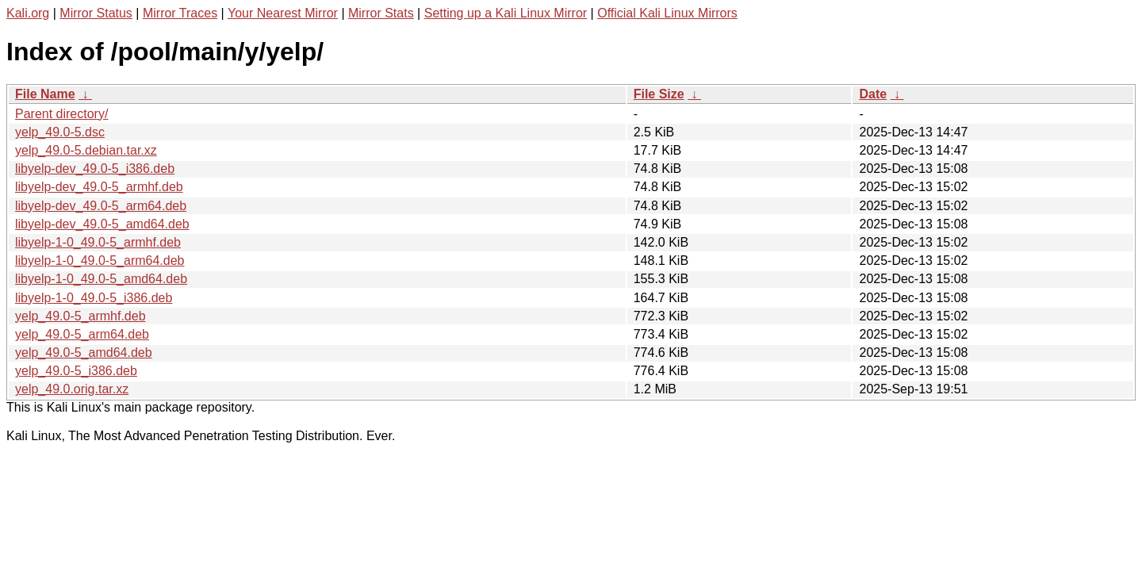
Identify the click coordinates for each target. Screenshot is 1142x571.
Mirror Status (95, 13)
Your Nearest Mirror (283, 13)
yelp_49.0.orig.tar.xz (71, 389)
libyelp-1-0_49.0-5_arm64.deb (99, 260)
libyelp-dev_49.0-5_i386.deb (94, 168)
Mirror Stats (381, 13)
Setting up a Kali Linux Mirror (505, 13)
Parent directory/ (61, 114)
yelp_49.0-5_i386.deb (76, 370)
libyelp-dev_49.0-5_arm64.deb (100, 206)
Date (873, 94)
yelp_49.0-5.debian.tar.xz (86, 150)
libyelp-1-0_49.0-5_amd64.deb (101, 279)
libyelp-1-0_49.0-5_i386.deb (93, 298)
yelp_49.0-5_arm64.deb (82, 334)
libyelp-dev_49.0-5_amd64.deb (102, 224)
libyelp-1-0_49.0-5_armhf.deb (98, 242)
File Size (659, 94)
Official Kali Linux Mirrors (667, 13)
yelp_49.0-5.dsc (60, 132)
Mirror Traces (180, 13)
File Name (45, 94)
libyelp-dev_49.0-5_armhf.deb (99, 187)
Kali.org (27, 13)
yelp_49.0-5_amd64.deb (83, 352)
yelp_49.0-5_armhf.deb (80, 316)
